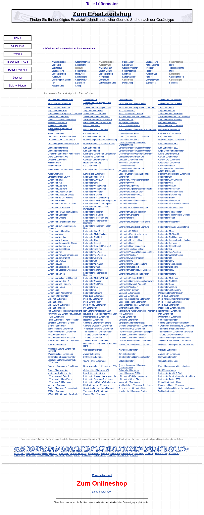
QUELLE (149, 453)
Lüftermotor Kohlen (166, 218)
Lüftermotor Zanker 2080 (59, 258)
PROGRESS (127, 453)
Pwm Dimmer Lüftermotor (169, 317)
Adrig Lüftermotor (166, 108)
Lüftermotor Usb (90, 287)
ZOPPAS (134, 456)
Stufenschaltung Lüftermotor (60, 329)
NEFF (45, 453)
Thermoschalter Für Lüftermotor (62, 332)
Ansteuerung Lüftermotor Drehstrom (134, 117)
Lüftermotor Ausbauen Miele (131, 192)
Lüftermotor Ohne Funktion (130, 240)
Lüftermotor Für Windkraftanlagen (133, 208)
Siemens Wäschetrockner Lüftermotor (135, 326)
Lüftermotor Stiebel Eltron (59, 249)
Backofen (173, 83)
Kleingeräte (104, 77)
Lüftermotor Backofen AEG (130, 195)
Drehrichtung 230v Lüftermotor (61, 140)
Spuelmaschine (129, 71)
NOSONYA (64, 453)
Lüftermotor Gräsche (57, 218)
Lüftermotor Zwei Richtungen (131, 258)
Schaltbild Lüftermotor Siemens (62, 323)
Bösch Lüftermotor (56, 134)
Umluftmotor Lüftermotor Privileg (133, 391)
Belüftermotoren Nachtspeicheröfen (134, 357)
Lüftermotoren (89, 290)
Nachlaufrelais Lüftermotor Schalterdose (136, 385)
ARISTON (60, 447)
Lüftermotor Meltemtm (168, 278)
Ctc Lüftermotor (165, 137)
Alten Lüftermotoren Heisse (131, 114)
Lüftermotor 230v (55, 180)
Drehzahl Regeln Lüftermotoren (172, 140)
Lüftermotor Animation (93, 264)
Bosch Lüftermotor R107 (129, 125)
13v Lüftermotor (90, 99)
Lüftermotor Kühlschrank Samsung (134, 227)
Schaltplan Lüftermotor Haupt (131, 323)
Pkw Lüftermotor (126, 314)
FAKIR (186, 449)
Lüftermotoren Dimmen (129, 290)
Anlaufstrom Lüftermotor (58, 117)
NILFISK (53, 453)
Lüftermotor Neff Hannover (170, 237)
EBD (141, 449)
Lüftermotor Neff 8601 (93, 237)
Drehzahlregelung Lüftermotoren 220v (100, 366)
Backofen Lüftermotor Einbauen (97, 122)
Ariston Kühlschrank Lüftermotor (62, 120)
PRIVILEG (115, 453)
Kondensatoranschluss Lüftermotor (98, 170)
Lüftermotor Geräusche (129, 215)
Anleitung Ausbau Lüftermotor (96, 117)
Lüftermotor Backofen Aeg (169, 195)
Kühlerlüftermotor (55, 174)
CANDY (43, 449)
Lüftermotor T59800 (56, 287)
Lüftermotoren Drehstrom (169, 290)
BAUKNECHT (105, 447)
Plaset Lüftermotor (56, 317)
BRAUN (181, 447)
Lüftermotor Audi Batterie (59, 376)
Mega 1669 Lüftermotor (58, 296)
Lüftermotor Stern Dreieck (169, 246)
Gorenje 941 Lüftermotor (169, 160)
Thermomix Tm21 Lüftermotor (132, 329)
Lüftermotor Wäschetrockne (170, 255)
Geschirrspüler (81, 80)
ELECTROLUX (167, 449)
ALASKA (31, 447)
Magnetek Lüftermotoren (129, 293)
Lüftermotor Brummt (57, 201)
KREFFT (109, 451)
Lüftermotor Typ (165, 249)
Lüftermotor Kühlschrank (169, 222)
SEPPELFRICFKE (45, 456)
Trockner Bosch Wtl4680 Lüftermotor (135, 341)
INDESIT (47, 451)
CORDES (81, 449)
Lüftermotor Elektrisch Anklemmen (173, 204)
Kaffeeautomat (152, 65)
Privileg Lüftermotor (127, 317)
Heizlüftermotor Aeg (92, 163)
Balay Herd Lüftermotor (129, 122)
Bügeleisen (151, 83)
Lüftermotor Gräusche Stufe (95, 218)
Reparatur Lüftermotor (93, 320)
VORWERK (86, 456)
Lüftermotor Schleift (92, 243)
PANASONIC (94, 453)
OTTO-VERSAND (78, 453)
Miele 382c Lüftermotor (168, 296)
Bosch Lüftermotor (91, 125)
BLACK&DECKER (135, 447)
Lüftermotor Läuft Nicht (93, 231)
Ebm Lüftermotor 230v (168, 144)
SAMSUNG (19, 456)
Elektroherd (80, 83)
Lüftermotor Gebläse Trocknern (132, 212)
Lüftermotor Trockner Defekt (131, 249)
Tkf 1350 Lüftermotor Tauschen (132, 335)
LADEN (146, 451)
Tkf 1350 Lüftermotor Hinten (95, 335)
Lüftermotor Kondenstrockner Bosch (134, 222)
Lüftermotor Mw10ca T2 (168, 234)
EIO (157, 449)
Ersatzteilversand (102, 475)
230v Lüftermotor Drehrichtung (132, 103)
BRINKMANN (20, 449)
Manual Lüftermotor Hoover (170, 293)
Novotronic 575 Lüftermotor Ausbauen (64, 314)
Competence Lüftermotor (94, 137)
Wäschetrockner (59, 62)
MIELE (182, 451)
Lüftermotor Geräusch (93, 215)
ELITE (179, 449)
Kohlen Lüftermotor (127, 166)
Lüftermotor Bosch (127, 198)
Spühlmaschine (105, 71)
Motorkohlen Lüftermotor (129, 308)
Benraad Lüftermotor (167, 122)
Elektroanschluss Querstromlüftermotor (136, 154)
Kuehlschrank (81, 77)
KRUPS (118, 451)
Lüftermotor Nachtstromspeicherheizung (136, 281)
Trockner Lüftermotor (57, 345)
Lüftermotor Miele (55, 234)
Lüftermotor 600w (126, 183)
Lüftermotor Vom (55, 252)
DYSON (134, 449)
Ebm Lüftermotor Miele (58, 148)
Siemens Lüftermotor (57, 326)
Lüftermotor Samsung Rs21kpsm (62, 243)
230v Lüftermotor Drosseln (170, 103)
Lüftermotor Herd (126, 218)
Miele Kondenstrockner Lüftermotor (134, 299)
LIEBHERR (156, 451)
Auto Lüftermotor (126, 120)
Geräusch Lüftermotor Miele (95, 160)
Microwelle (56, 65)
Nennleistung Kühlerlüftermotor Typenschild (138, 311)
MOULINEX (19, 453)
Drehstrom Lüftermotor (129, 140)
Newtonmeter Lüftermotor (169, 311)
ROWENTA (174, 453)
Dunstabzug (57, 68)
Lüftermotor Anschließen (169, 189)
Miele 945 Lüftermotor (93, 299)
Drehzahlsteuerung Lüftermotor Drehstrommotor (132, 144)
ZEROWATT (123, 456)
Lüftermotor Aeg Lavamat (94, 186)
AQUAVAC (50, 447)
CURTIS (110, 449)
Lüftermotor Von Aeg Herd (169, 252)
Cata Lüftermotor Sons (129, 134)
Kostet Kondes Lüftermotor (60, 373)
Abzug (78, 86)
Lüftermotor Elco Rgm (168, 267)
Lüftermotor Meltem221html (95, 278)
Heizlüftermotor (54, 163)
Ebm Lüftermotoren (92, 148)
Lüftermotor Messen (167, 231)
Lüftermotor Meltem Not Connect (62, 278)
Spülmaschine (152, 62)
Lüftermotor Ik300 (166, 270)
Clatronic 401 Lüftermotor (169, 134)
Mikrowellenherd (59, 74)
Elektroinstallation (102, 491)
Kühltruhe (126, 74)
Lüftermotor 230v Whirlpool (170, 180)
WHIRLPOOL (100, 456)
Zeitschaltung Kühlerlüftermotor (62, 357)
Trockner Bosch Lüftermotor (95, 341)
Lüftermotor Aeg (165, 183)
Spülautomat (80, 71)
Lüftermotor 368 (55, 183)
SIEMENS (60, 456)
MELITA (174, 451)
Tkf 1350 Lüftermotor (57, 335)
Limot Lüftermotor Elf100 (59, 177)
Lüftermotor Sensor (127, 243)
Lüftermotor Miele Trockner (95, 234)
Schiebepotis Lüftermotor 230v (132, 388)
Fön (53, 83)
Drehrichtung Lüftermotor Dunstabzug (100, 140)
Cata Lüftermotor (90, 134)
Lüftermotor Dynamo (92, 267)
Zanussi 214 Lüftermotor (169, 354)
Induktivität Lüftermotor (129, 163)
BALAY (94, 447)
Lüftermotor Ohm (91, 240)
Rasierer (149, 71)
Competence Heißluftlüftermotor (62, 137)
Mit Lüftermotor (90, 308)
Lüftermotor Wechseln (128, 255)
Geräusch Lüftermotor (57, 160)
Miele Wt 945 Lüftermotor (59, 305)
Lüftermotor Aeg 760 (167, 186)
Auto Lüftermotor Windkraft (170, 120)
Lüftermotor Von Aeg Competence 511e (136, 252)
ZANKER (111, 456)
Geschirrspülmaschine (61, 80)
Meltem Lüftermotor (56, 385)
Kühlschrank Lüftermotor (94, 174)
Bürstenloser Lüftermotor (169, 129)
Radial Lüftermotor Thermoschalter (63, 320)
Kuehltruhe (56, 77)
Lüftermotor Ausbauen (93, 192)
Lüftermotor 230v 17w (93, 180)
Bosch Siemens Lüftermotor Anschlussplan (60, 129)
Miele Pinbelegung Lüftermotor (132, 302)
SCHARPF (31, 456)
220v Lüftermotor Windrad (169, 99)
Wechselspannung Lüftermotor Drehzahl (176, 345)
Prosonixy (139, 453)
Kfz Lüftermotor (54, 166)
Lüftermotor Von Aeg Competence (63, 255)
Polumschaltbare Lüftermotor (96, 317)
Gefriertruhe (104, 80)
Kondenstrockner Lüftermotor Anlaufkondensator (131, 170)
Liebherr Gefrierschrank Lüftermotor (134, 174)
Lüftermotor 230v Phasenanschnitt (134, 180)
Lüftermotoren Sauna (92, 293)
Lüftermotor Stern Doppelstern (132, 246)
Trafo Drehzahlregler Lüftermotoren (173, 338)
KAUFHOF (89, 451)
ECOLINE (149, 449)
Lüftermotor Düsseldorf (129, 267)
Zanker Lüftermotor (91, 354)
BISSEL (122, 447)
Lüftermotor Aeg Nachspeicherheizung (135, 189)
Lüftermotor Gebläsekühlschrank (62, 270)
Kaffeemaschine (129, 77)
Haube (149, 77)
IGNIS (39, 451)
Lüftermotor (124, 177)
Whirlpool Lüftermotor (93, 350)
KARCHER (65, 451)
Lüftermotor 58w (90, 183)
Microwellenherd (106, 74)
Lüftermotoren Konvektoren (60, 293)
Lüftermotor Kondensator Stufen (62, 222)
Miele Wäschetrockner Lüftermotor (134, 305)
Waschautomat (105, 68)
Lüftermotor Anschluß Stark (60, 192)
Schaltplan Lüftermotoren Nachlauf (173, 323)
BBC (115, 447)
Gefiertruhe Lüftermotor (129, 370)
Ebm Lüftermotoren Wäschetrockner (135, 148)
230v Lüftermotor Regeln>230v (97, 108)
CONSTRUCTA (68, 449)
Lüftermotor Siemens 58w (59, 246)
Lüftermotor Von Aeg (92, 252)
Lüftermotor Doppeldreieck (170, 264)
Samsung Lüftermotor (128, 320)
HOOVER (30, 451)
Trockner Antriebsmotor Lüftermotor (63, 341)
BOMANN (163, 447)
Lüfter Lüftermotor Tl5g (93, 177)
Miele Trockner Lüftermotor (170, 302)
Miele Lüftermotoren (92, 302)
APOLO (39, 447)
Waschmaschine (82, 62)
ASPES (69, 447)
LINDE (166, 451)
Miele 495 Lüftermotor (57, 299)
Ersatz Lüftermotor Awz (168, 154)
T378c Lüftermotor (56, 391)
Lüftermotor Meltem (167, 274)
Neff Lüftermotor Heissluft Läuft (97, 311)
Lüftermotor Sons (166, 284)
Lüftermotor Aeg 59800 (129, 186)
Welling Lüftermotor (167, 391)
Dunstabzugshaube (107, 83)
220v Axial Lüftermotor (93, 357)
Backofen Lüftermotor (57, 122)
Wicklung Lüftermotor (167, 350)
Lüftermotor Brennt (166, 198)
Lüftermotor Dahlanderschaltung (133, 201)
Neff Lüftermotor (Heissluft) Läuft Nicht (65, 311)
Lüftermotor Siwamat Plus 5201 (97, 246)
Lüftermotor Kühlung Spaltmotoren (173, 227)
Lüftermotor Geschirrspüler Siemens (174, 215)
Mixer (171, 71)
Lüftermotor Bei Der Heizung (60, 198)
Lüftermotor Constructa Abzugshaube (100, 201)
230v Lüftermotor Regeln (59, 108)
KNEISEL (99, 451)
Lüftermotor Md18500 (128, 231)
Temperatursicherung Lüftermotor (98, 329)
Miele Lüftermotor (55, 302)
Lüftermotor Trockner (92, 249)
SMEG (69, 456)
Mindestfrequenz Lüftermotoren (97, 385)
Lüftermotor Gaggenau (93, 212)
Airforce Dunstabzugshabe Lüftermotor (65, 114)
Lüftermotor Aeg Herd (57, 186)
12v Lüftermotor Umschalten (60, 99)
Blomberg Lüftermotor (57, 125)
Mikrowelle (79, 74)
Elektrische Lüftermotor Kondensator (64, 154)
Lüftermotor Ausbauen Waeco (61, 195)
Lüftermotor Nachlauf (57, 237)
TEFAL (77, 456)
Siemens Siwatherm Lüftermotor (97, 326)
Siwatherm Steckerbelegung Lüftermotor (176, 326)
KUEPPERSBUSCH (132, 451)
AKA (23, 447)
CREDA (90, 449)
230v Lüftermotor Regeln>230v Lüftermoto (137, 108)
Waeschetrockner (130, 68)
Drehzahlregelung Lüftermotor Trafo (63, 144)
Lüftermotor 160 (165, 177)
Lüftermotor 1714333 (57, 261)
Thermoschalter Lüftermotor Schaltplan (136, 332)
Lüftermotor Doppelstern (169, 201)
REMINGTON (161, 453)
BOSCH (172, 447)
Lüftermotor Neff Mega (58, 240)
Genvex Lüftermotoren (168, 157)
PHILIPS (105, 453)
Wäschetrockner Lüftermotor (60, 354)
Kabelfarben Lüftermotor (169, 163)
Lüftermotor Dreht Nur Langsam (62, 204)
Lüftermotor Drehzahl (128, 204)
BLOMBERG (151, 447)
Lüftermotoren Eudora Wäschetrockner (100, 382)
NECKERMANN (33, 453)
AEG (17, 447)
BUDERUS (33, 449)
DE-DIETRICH (122, 449)
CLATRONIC (54, 449)
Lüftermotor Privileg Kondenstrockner (174, 240)
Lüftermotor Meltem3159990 (131, 278)
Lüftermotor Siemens (167, 243)
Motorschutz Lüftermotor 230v (171, 308)
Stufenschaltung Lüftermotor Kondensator (176, 388)
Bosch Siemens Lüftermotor (170, 125)
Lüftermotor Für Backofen (59, 208)
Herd (171, 65)
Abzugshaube (58, 86)
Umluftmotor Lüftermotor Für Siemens (135, 345)
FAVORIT (20, 451)
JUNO (56, 451)
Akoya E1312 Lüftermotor (94, 114)
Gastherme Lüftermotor (93, 157)
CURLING (100, 449)
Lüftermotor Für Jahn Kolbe (170, 208)
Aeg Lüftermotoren (127, 111)
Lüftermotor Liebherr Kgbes (60, 231)
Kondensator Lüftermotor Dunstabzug (64, 170)
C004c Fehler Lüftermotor (94, 361)
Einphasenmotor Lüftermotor (171, 151)
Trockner (150, 68)
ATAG (77, 447)
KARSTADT (77, 451)
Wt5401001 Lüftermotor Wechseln (63, 394)
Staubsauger (128, 62)
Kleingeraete (127, 65)
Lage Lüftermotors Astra (94, 373)
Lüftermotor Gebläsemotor (170, 212)
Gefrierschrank (152, 80)
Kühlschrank (80, 65)
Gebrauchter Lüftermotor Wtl (131, 157)
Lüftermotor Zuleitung (92, 258)
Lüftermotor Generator (58, 215)
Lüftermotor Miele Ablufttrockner (133, 234)
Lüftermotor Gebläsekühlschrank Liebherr (176, 376)
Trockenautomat (176, 68)
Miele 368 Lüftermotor (128, 296)
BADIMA (85, 447)
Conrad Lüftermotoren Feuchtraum (134, 137)
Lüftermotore (53, 290)
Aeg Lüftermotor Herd (57, 111)
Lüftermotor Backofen (93, 195)
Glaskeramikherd (176, 77)
